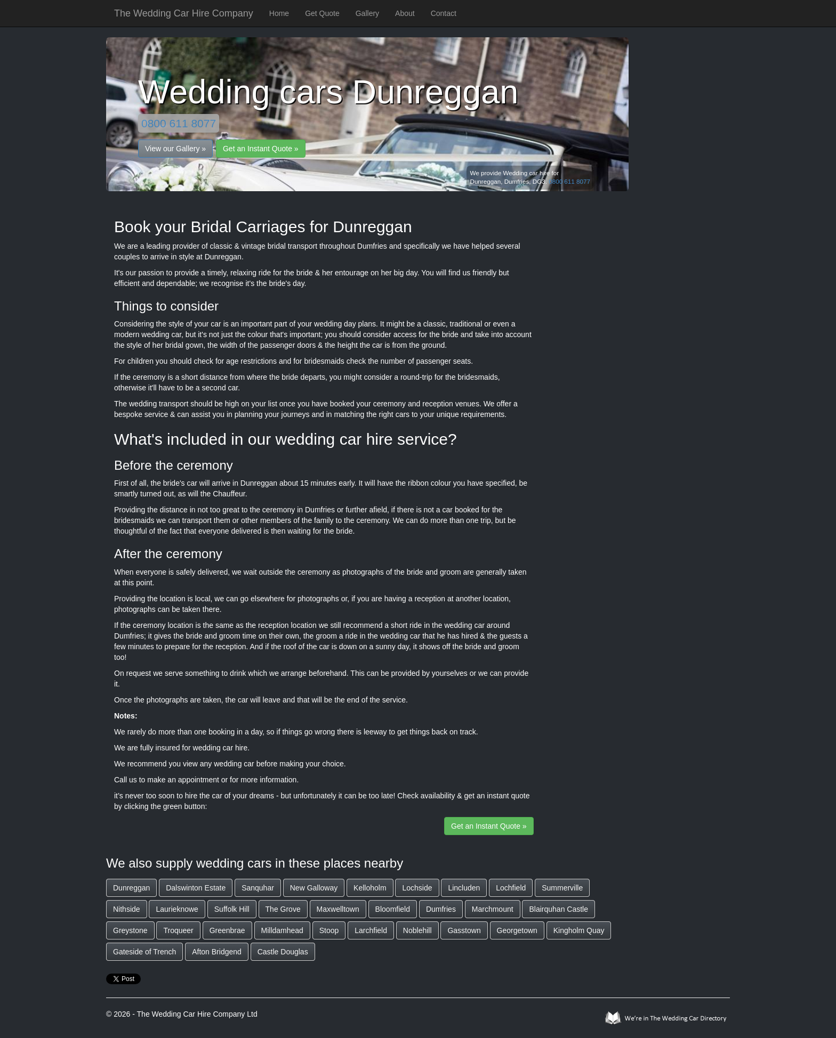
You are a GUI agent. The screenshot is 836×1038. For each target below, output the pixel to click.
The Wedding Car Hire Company (183, 13)
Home (279, 13)
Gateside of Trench (144, 951)
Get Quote (322, 13)
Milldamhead (282, 930)
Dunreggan (131, 888)
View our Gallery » (175, 148)
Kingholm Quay (579, 930)
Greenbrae (227, 930)
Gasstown (463, 930)
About (405, 13)
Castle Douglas (283, 951)
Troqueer (178, 930)
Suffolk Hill (232, 909)
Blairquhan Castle (558, 909)
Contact (443, 13)
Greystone (130, 930)
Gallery (367, 13)
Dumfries (441, 909)
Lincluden (464, 888)
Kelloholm (369, 888)
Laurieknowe (177, 909)
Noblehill (417, 930)
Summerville (562, 888)
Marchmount (492, 909)
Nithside (126, 909)
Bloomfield (392, 909)
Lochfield (511, 888)
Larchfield (371, 930)
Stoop (329, 930)
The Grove (283, 909)
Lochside (417, 888)
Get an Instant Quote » (261, 148)
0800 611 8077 (178, 123)
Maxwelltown (338, 909)
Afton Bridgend (217, 951)
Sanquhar (258, 888)
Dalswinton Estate (196, 888)
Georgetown (517, 930)
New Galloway (313, 888)
